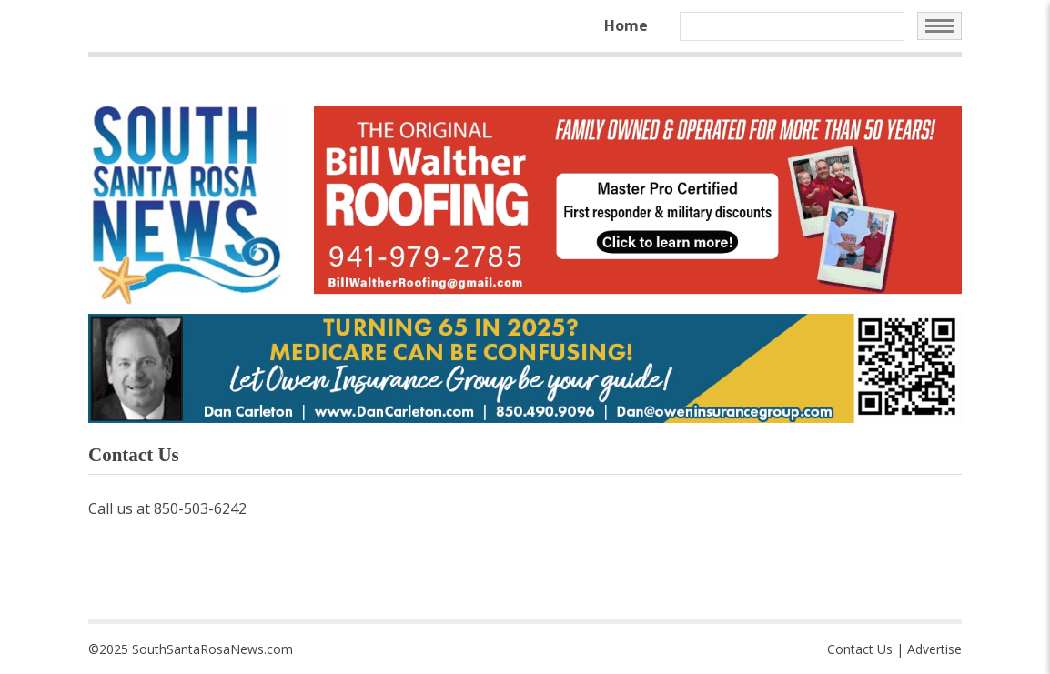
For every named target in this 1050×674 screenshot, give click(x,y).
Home (626, 25)
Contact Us (860, 649)
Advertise (934, 649)
